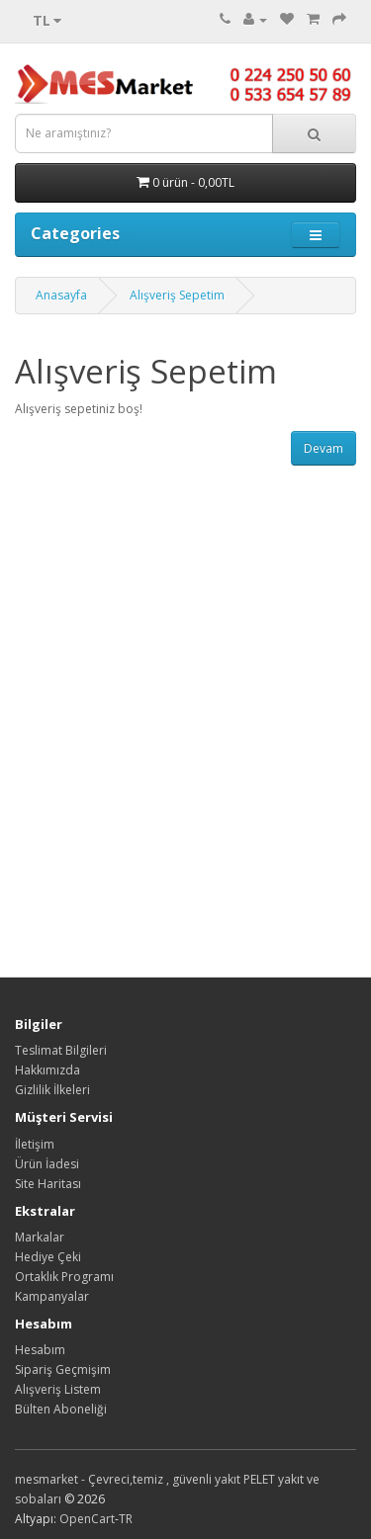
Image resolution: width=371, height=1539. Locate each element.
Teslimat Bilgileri (61, 1050)
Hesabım (40, 1349)
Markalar (39, 1237)
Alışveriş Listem (58, 1389)
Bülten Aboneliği (61, 1409)
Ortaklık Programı (64, 1276)
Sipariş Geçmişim (63, 1369)
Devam (323, 448)
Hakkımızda (47, 1070)
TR (126, 1518)
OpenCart (87, 1518)
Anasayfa (61, 295)
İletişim (34, 1144)
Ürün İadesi (47, 1163)
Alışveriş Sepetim (177, 295)
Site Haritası (48, 1183)
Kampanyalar (52, 1296)
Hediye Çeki (48, 1256)
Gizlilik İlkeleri (52, 1089)
